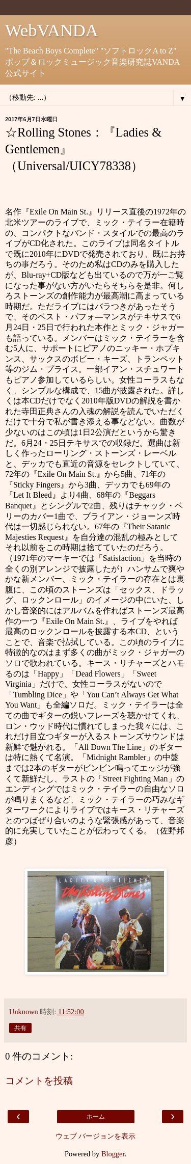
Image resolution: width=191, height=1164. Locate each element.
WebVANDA (51, 30)
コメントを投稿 (39, 1080)
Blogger (113, 1154)
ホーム (96, 1116)
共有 (20, 1028)
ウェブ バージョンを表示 (96, 1136)
